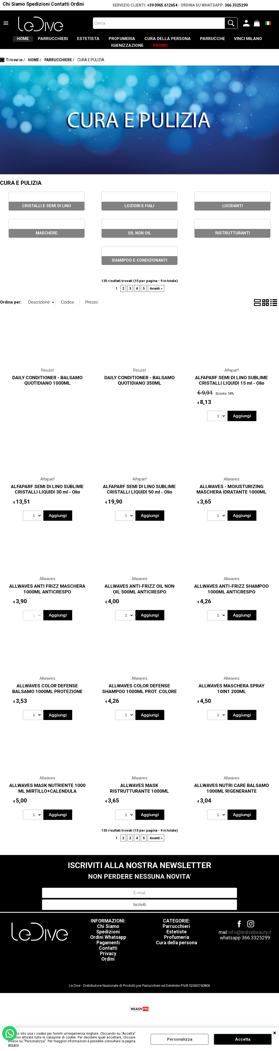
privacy (13, 1045)
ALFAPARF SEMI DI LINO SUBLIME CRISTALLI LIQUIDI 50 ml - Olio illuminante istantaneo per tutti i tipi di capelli (139, 504)
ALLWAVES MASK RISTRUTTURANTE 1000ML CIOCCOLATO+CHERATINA (139, 800)
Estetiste (176, 941)
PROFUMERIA (144, 41)
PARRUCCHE (249, 41)
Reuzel (47, 379)
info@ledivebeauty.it (249, 942)
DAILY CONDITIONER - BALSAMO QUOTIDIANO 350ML (139, 390)
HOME (24, 41)
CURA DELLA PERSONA (197, 41)
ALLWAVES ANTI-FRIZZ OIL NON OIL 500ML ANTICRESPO (139, 598)
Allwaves (231, 488)
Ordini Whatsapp (108, 946)
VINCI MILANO (100, 52)
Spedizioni (38, 4)
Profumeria (176, 946)
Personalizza (179, 1039)
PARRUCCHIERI (61, 41)
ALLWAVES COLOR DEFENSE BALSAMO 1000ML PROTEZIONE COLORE (47, 701)
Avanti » (156, 298)
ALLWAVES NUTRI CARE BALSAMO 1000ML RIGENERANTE (231, 797)
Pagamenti (108, 952)
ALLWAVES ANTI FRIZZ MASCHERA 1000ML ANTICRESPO (47, 598)
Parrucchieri (176, 936)
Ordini (77, 4)
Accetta (242, 1039)
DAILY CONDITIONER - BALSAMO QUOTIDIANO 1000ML (47, 390)
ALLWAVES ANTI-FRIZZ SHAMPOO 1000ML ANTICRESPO (231, 598)
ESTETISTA (103, 41)
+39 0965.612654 (162, 5)
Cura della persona (176, 952)
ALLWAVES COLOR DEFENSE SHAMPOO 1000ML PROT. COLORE (139, 698)
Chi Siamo (14, 4)
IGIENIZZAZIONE (146, 52)
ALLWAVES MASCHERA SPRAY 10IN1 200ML (231, 698)
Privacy (108, 963)
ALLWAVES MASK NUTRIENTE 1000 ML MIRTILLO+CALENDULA (47, 797)
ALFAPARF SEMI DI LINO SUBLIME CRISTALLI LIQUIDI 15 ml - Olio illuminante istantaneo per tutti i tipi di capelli (231, 395)
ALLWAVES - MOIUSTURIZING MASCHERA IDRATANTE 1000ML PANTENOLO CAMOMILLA (231, 501)
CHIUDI (274, 1033)
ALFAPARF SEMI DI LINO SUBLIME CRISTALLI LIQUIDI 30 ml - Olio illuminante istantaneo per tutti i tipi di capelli (47, 504)
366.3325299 (236, 5)
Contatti (60, 4)
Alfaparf (232, 379)
